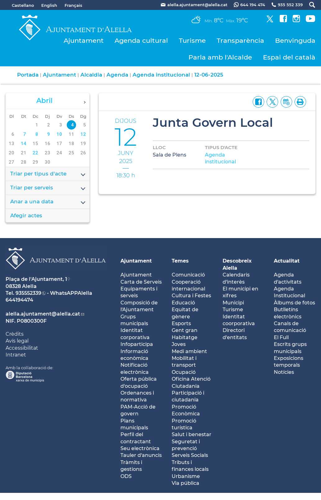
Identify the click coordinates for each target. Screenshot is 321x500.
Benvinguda (295, 40)
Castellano (23, 5)
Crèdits (15, 334)
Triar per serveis (48, 188)
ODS (126, 476)
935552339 (28, 293)
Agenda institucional (161, 75)
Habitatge (184, 337)
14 (23, 143)
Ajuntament (84, 40)
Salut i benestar (191, 434)
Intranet (16, 355)
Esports (181, 323)
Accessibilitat (22, 348)
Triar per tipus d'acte (48, 174)
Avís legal (17, 341)
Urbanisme (186, 476)
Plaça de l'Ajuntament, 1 (36, 279)
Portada (27, 75)
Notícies (284, 372)
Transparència (240, 40)
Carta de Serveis (141, 282)
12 (83, 134)
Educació (183, 303)
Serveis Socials (190, 455)
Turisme (192, 40)
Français (73, 5)
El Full (281, 337)
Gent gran (184, 330)
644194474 (19, 300)
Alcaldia (91, 75)
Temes (180, 261)
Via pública (185, 483)
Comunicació (188, 275)
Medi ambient (189, 351)
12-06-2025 (208, 75)
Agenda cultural (141, 40)
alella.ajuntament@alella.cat (43, 314)
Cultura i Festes (191, 296)
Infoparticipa (136, 344)
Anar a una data (48, 202)
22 (35, 153)
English (49, 5)
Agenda (117, 75)
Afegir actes (26, 215)
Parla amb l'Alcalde (220, 57)
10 (59, 134)
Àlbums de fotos (294, 303)
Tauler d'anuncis (141, 455)
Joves (179, 344)
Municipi (233, 303)
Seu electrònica (140, 448)
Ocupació (184, 372)
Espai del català (289, 57)
